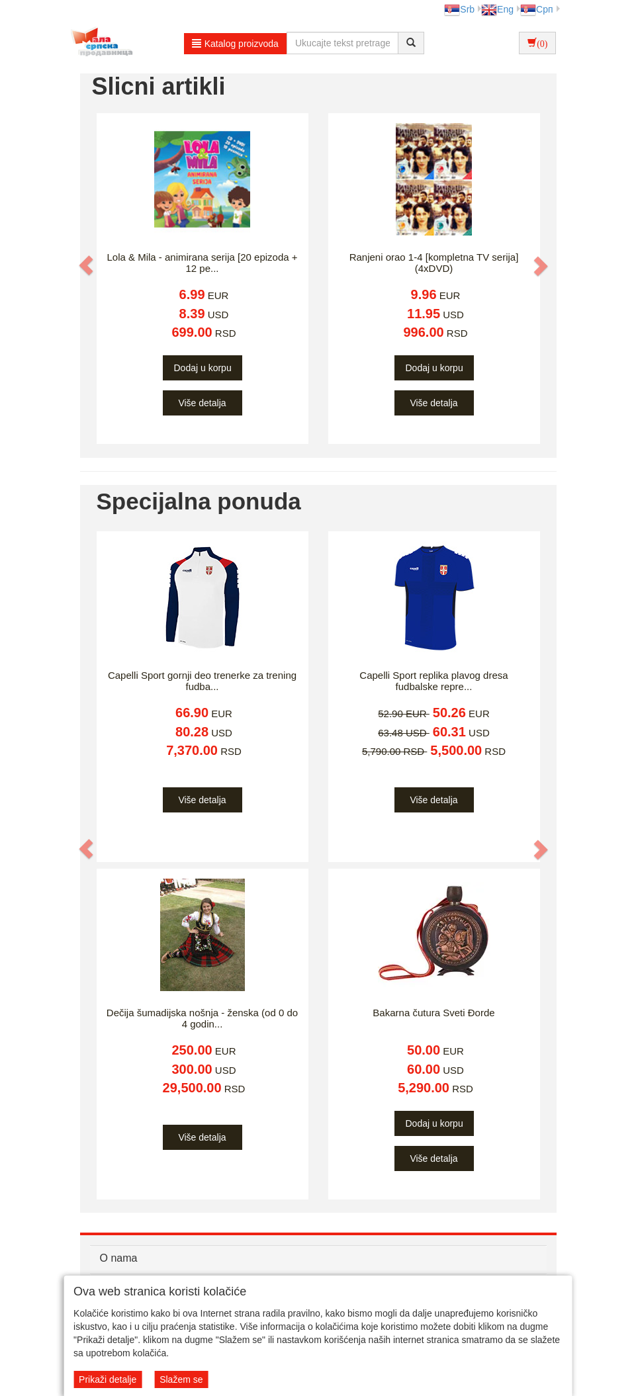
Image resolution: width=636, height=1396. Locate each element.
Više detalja (202, 403)
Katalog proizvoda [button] (235, 43)
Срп (536, 9)
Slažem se (181, 1379)
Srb (459, 9)
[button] (87, 265)
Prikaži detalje (107, 1379)
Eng (497, 9)
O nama (119, 1258)
